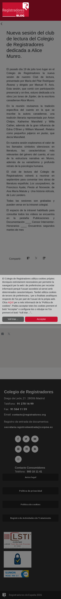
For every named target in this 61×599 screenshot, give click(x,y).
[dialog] (30, 299)
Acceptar (41, 319)
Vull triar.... (13, 319)
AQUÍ (11, 302)
